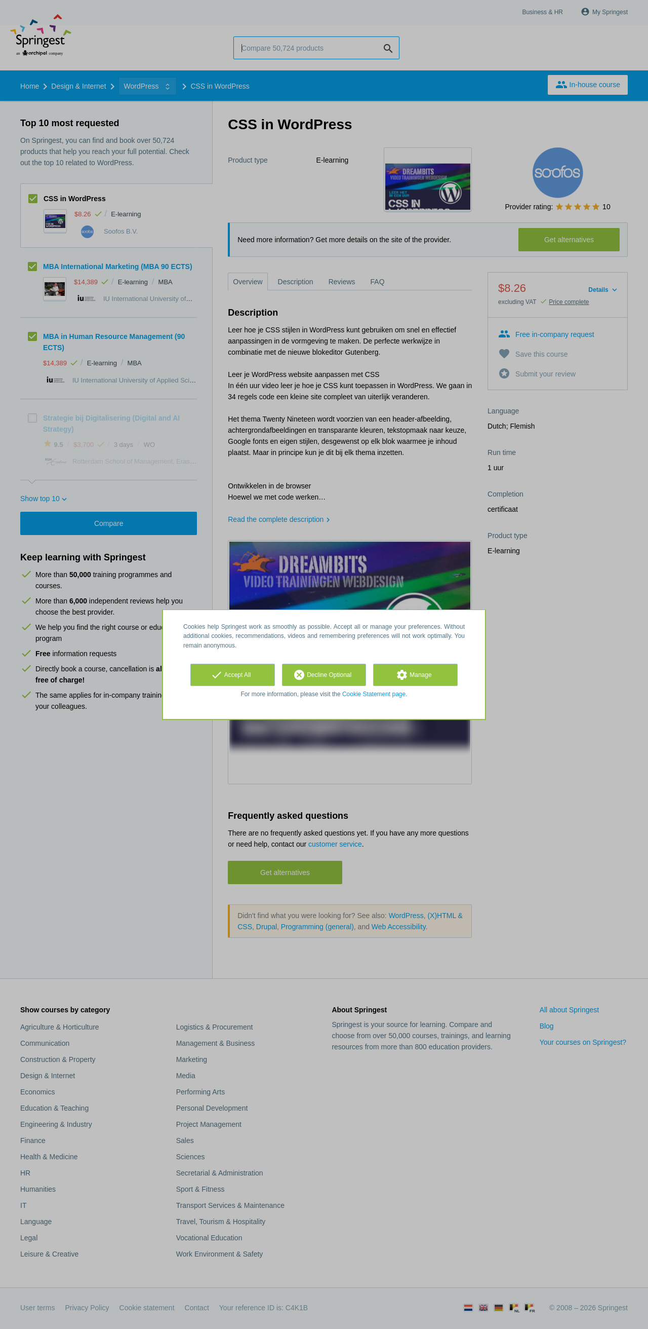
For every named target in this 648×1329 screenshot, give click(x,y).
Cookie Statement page (374, 694)
